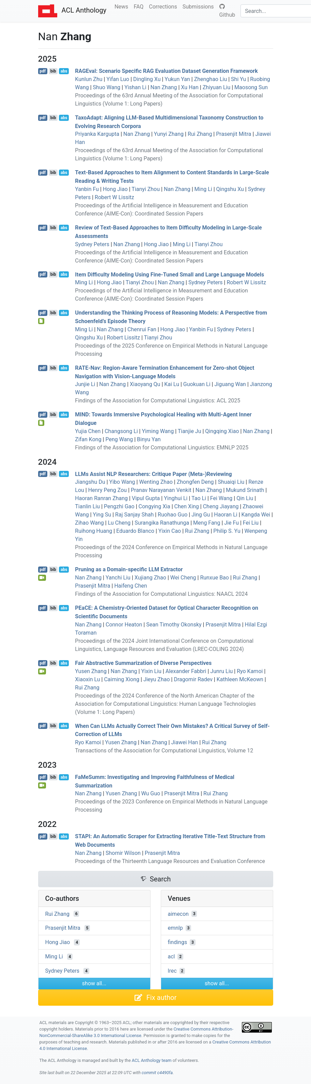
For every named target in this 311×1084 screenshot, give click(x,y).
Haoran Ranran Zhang (101, 498)
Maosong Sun (251, 87)
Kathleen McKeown (240, 679)
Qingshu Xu (230, 189)
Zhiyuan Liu (217, 87)
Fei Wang (221, 498)
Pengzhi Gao (119, 506)
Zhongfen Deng (195, 482)
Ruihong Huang (93, 531)
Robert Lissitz (123, 337)
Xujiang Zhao (150, 577)
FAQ (140, 6)
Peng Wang (119, 439)
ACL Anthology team (152, 1060)
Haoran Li (225, 514)
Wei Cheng (183, 577)
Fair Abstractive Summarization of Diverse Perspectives (143, 663)
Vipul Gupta (146, 498)
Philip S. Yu (226, 531)
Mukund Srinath (245, 490)
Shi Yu (238, 79)
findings (177, 942)
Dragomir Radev (193, 679)
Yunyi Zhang (169, 134)
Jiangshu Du (90, 482)
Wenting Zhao (155, 482)
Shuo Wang (107, 87)
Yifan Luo (117, 79)
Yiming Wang (158, 431)
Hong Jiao (115, 189)
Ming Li (203, 189)
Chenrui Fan (141, 329)
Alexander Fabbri (186, 671)
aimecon (178, 913)
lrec (172, 971)
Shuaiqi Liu (231, 482)
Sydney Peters (92, 244)
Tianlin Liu (87, 506)
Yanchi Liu (118, 577)
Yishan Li (135, 87)
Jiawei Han (184, 742)
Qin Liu (244, 498)
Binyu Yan (149, 439)
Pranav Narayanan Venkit (161, 490)
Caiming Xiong (121, 679)
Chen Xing (186, 506)
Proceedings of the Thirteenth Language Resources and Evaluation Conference (170, 861)
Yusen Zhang (91, 671)
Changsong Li (121, 431)
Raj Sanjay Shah (134, 514)
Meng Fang (206, 523)
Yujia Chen (87, 431)
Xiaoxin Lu (87, 679)
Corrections (164, 6)
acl (171, 956)
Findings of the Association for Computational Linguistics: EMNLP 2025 (161, 447)
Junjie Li (85, 384)
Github (227, 11)
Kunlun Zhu (88, 79)
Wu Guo (150, 793)
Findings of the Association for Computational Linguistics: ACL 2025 (157, 400)
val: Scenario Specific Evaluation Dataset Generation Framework (166, 71)
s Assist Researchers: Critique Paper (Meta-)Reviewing (153, 474)
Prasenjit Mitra (233, 134)
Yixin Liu (151, 671)
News (122, 6)
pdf (43, 71)
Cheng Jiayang (221, 506)
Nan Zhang (164, 87)
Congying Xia (154, 506)
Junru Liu (221, 671)
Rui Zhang (200, 134)
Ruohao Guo (172, 514)
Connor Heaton (124, 624)
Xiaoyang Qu (145, 384)
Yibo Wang (122, 482)
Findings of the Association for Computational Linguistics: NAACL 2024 (161, 594)
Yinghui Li (175, 498)
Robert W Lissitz (114, 197)
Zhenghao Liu (210, 79)
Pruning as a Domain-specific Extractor (129, 569)
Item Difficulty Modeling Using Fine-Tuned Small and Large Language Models (169, 274)
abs (64, 71)
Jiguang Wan (230, 384)
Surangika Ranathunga (162, 523)
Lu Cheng (119, 523)
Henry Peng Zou (107, 490)
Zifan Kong (88, 439)
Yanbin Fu (87, 189)
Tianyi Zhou (145, 189)
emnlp (175, 928)
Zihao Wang (89, 523)
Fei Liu (251, 523)
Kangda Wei (256, 514)
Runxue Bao (214, 577)
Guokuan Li (197, 384)
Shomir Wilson (123, 853)
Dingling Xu (146, 79)
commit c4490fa (157, 1072)
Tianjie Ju (189, 431)
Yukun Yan (177, 79)
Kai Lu (171, 384)
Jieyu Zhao (156, 679)
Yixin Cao (169, 531)
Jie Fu (231, 523)
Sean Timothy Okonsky (173, 624)
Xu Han (190, 87)
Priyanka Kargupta (97, 134)
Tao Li (198, 498)
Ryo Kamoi (250, 671)
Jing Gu (200, 514)
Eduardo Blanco (135, 531)
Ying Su (102, 514)
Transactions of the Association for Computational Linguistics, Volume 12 (164, 750)
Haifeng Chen (130, 586)
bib (53, 71)
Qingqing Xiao (222, 431)
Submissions (200, 6)
